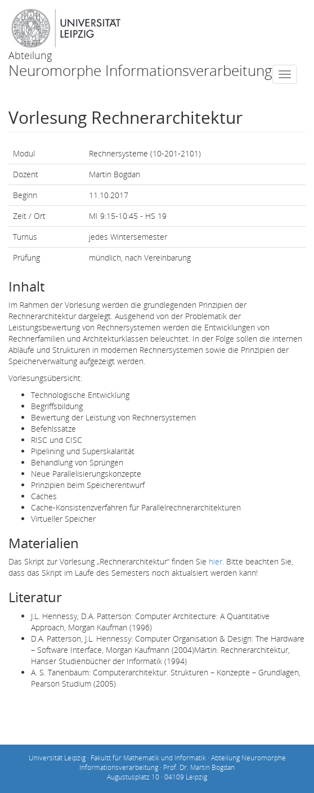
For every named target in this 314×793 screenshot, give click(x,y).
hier (215, 561)
